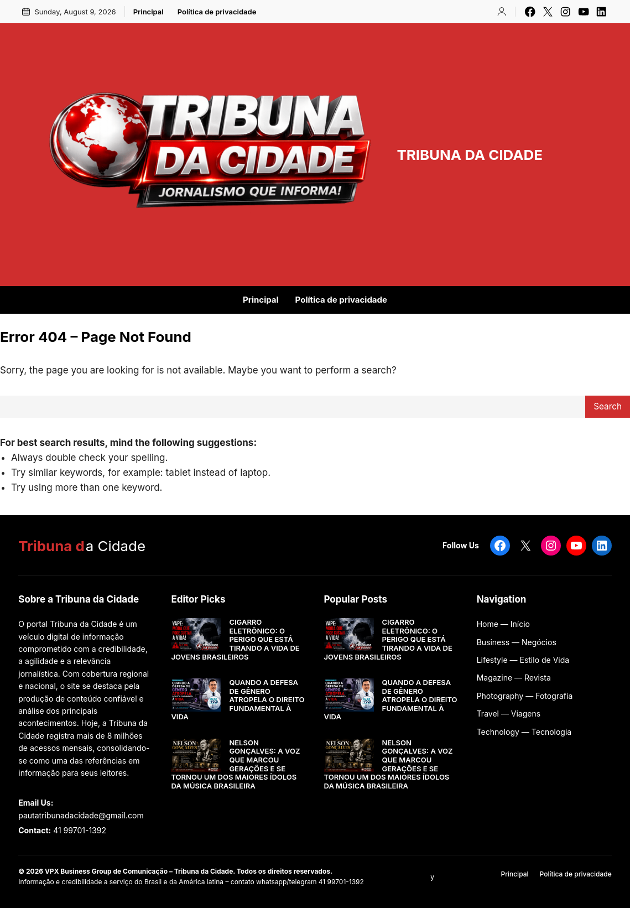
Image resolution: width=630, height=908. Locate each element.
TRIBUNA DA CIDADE (470, 154)
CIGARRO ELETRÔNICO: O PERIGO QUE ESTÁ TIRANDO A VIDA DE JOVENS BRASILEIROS (235, 639)
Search (607, 406)
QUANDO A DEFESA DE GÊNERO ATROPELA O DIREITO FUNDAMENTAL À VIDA (237, 699)
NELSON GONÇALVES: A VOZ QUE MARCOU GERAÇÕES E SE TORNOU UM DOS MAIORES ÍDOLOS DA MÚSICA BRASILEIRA (235, 764)
